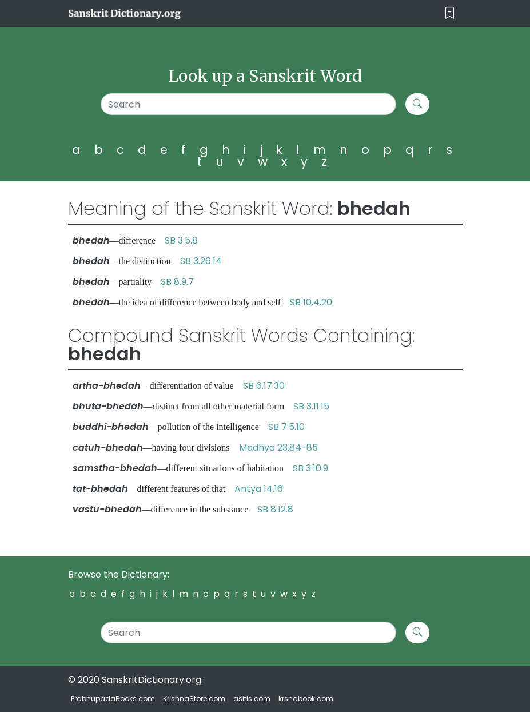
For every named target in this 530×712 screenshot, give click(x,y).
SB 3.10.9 (310, 468)
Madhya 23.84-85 (278, 447)
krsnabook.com (305, 698)
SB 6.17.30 (264, 385)
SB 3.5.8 (181, 240)
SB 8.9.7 (177, 281)
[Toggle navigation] (450, 13)
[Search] (249, 104)
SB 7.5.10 (286, 426)
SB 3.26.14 (201, 261)
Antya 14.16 (258, 488)
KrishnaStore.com (194, 698)
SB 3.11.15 (311, 406)
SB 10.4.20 (311, 302)
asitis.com (251, 698)
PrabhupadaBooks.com (113, 698)
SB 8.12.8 (275, 509)
